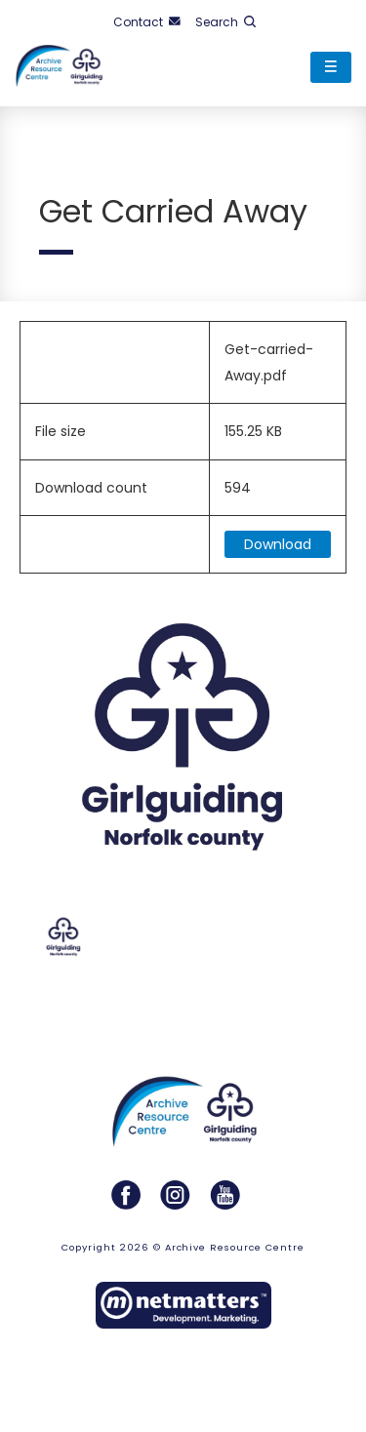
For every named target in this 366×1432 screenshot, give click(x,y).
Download (277, 544)
